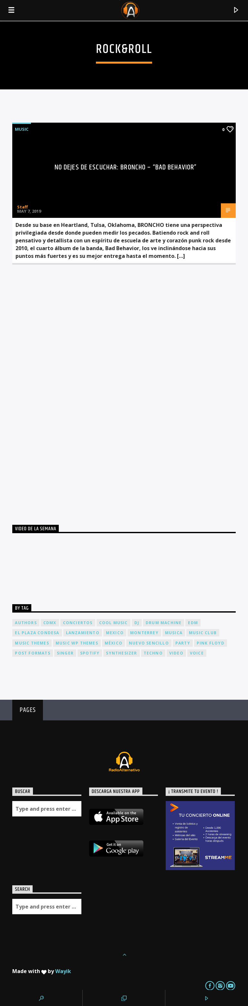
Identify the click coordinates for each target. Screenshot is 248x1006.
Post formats (32, 653)
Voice (197, 653)
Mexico (115, 632)
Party (182, 643)
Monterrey (144, 632)
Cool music (113, 622)
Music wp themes (77, 643)
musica (173, 632)
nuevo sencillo (149, 643)
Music (21, 129)
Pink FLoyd (210, 643)
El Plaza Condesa (37, 632)
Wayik (63, 971)
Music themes (32, 643)
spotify (89, 653)
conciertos (78, 622)
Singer (65, 653)
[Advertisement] (60, 388)
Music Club (203, 632)
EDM (193, 622)
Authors (25, 622)
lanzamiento (82, 632)
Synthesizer (121, 653)
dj (136, 622)
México (113, 643)
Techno (153, 653)
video (176, 653)
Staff (22, 207)
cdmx (50, 622)
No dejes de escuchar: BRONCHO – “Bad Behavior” (126, 167)
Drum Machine (163, 622)
